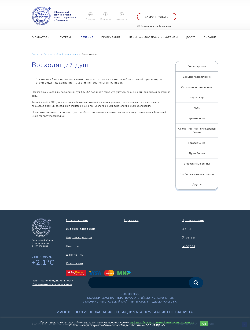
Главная (36, 54)
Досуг (190, 37)
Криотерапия (196, 118)
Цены (133, 37)
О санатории (41, 37)
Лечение (87, 37)
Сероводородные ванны (196, 87)
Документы (75, 254)
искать (196, 282)
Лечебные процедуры (67, 54)
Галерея (188, 246)
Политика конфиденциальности (52, 280)
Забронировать (156, 16)
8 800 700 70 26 (130, 293)
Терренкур (197, 97)
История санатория (81, 228)
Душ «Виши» (197, 153)
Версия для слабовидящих (156, 26)
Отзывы (172, 37)
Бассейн (151, 37)
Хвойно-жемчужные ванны (197, 174)
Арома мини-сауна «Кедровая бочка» (197, 130)
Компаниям (74, 263)
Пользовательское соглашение (52, 284)
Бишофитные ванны (197, 163)
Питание (210, 37)
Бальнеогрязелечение (197, 76)
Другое (197, 184)
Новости (72, 246)
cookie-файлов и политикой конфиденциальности (162, 322)
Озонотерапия (197, 66)
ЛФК (197, 107)
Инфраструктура (79, 237)
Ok (204, 323)
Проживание (111, 37)
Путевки (66, 37)
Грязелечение (196, 142)
